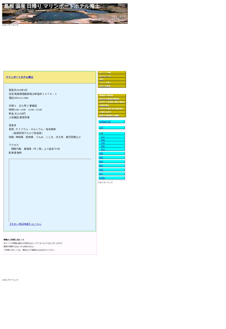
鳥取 (103, 146)
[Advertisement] (65, 48)
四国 (101, 153)
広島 (103, 143)
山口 (103, 137)
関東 (101, 166)
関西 (101, 157)
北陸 (101, 170)
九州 (101, 128)
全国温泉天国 (104, 122)
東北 (101, 174)
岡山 (103, 149)
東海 (101, 161)
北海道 (102, 178)
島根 (103, 140)
